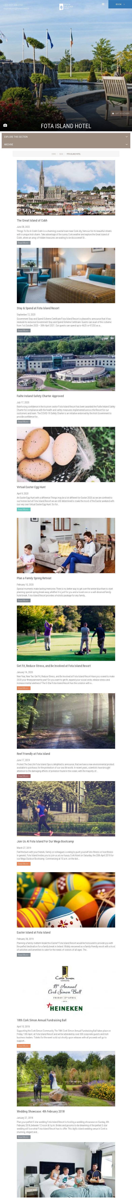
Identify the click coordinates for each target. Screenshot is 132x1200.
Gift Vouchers (118, 113)
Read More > (24, 242)
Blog (61, 154)
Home (54, 154)
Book (120, 4)
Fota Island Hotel (74, 154)
